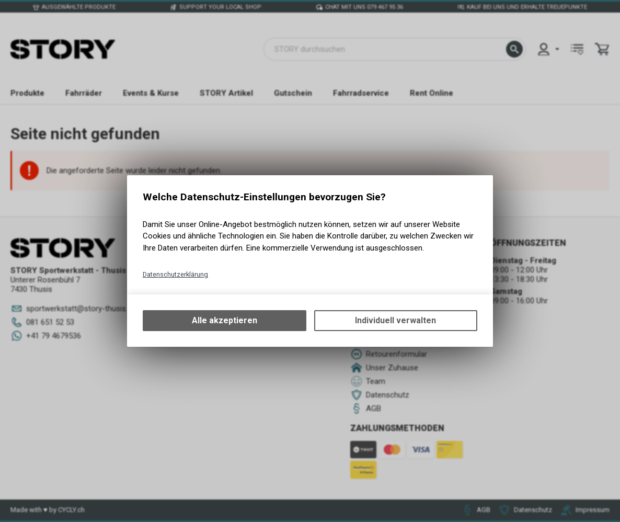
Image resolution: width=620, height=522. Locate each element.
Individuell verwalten (395, 320)
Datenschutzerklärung (175, 274)
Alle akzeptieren (224, 320)
